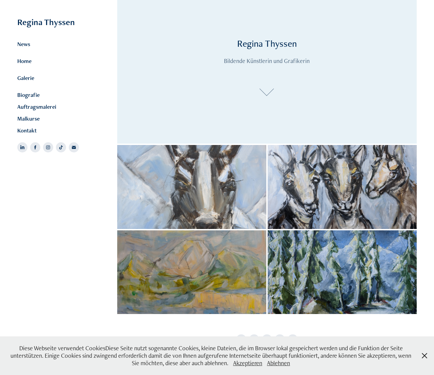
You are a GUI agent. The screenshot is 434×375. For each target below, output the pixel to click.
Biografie (28, 95)
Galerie (25, 78)
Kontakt (27, 130)
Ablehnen (278, 363)
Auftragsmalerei (36, 106)
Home (24, 61)
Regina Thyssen (46, 22)
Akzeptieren (247, 363)
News (23, 44)
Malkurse (28, 118)
